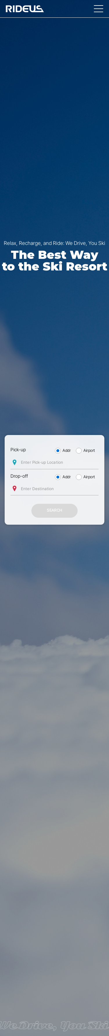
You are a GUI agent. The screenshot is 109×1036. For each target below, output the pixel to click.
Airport (89, 450)
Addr (66, 450)
